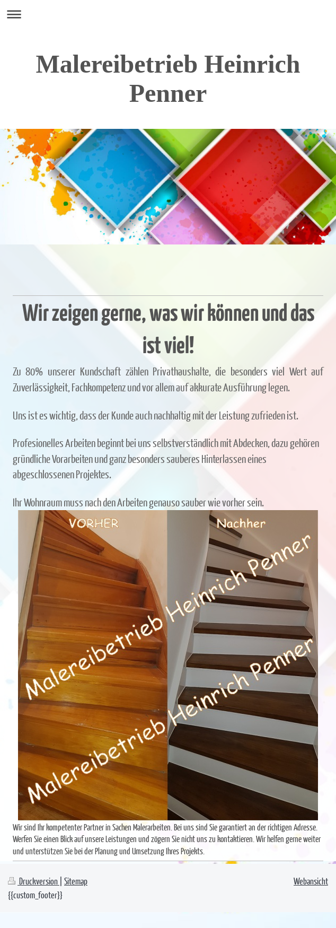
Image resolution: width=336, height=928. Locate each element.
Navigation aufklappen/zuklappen (168, 14)
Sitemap (75, 881)
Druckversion (33, 881)
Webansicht (311, 881)
